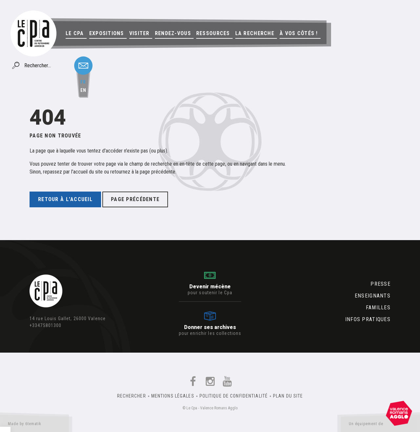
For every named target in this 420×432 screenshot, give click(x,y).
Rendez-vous (173, 33)
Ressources (213, 33)
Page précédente (135, 199)
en (83, 90)
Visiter (139, 33)
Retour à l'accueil (65, 199)
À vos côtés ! (299, 33)
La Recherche (254, 33)
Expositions (106, 33)
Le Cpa (75, 33)
